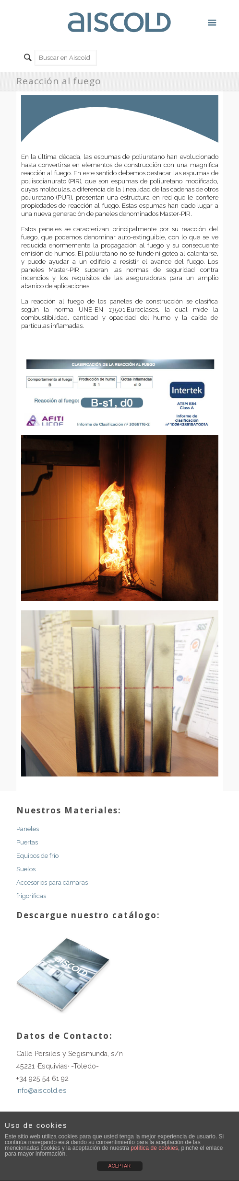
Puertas (27, 842)
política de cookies (154, 1148)
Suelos (26, 869)
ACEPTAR (119, 1166)
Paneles (27, 828)
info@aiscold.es (41, 1090)
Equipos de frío (37, 855)
